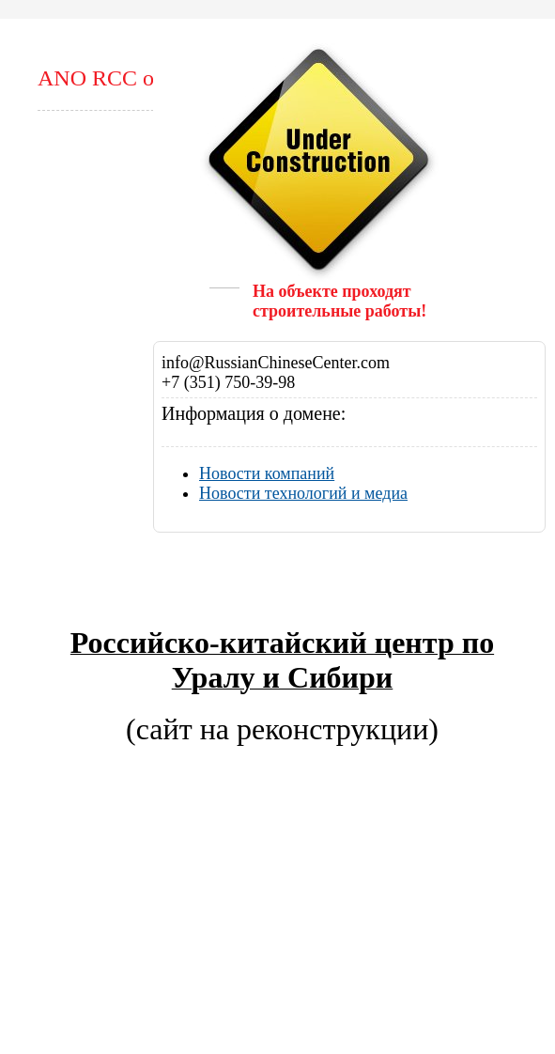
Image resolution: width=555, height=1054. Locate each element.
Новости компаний (266, 473)
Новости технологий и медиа (303, 493)
